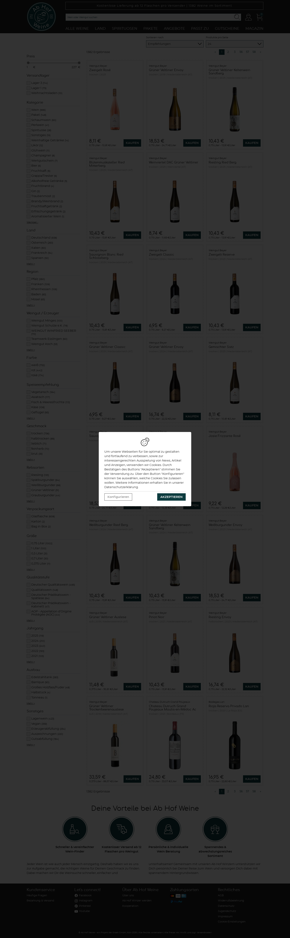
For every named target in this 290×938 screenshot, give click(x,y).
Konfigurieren (118, 497)
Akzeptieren (171, 497)
